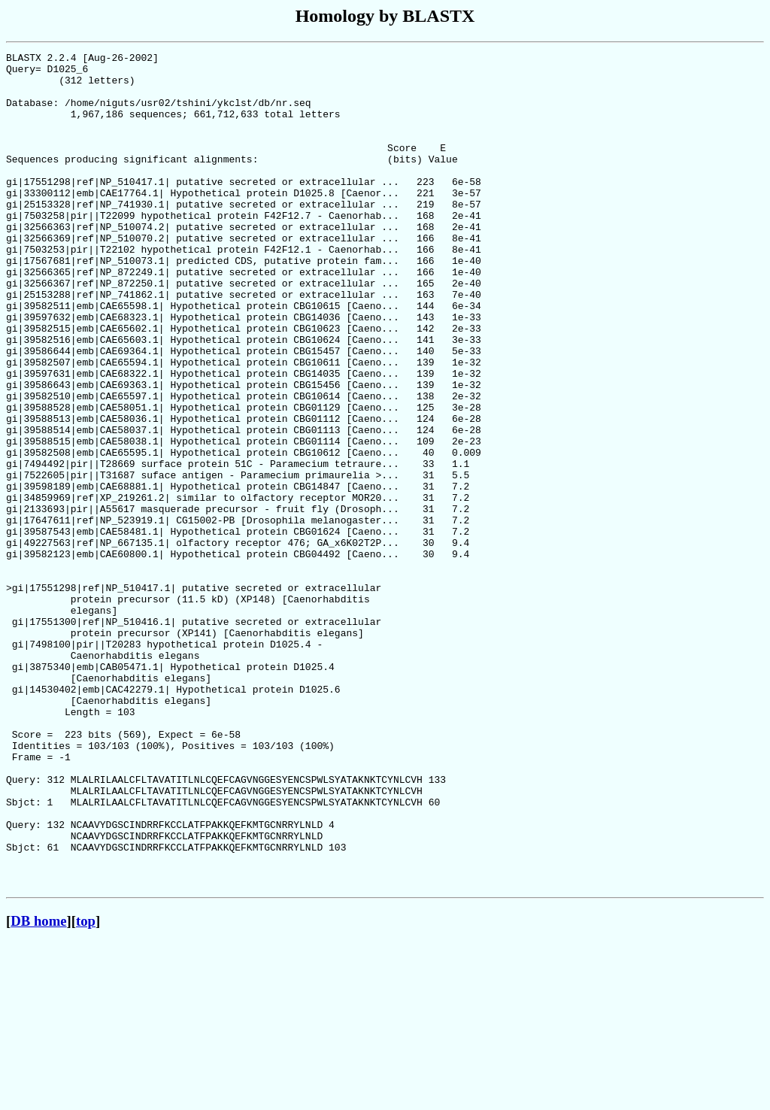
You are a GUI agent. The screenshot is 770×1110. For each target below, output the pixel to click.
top (85, 1088)
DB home (38, 1088)
